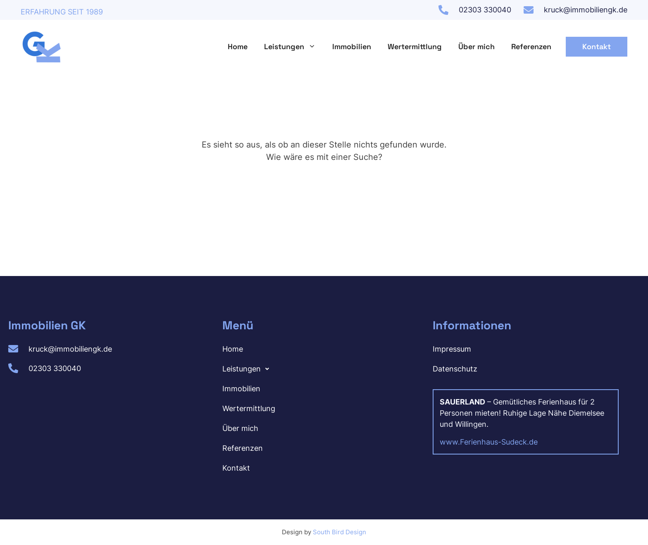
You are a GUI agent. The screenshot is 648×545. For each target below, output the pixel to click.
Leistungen (294, 46)
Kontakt (596, 46)
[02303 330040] (443, 10)
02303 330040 (485, 9)
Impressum (452, 349)
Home (238, 46)
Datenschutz (455, 368)
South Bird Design (339, 532)
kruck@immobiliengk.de (585, 9)
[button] (321, 369)
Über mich (476, 46)
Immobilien (351, 46)
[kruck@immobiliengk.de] (529, 10)
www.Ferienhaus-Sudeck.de (489, 442)
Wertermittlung (415, 46)
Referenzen (531, 46)
